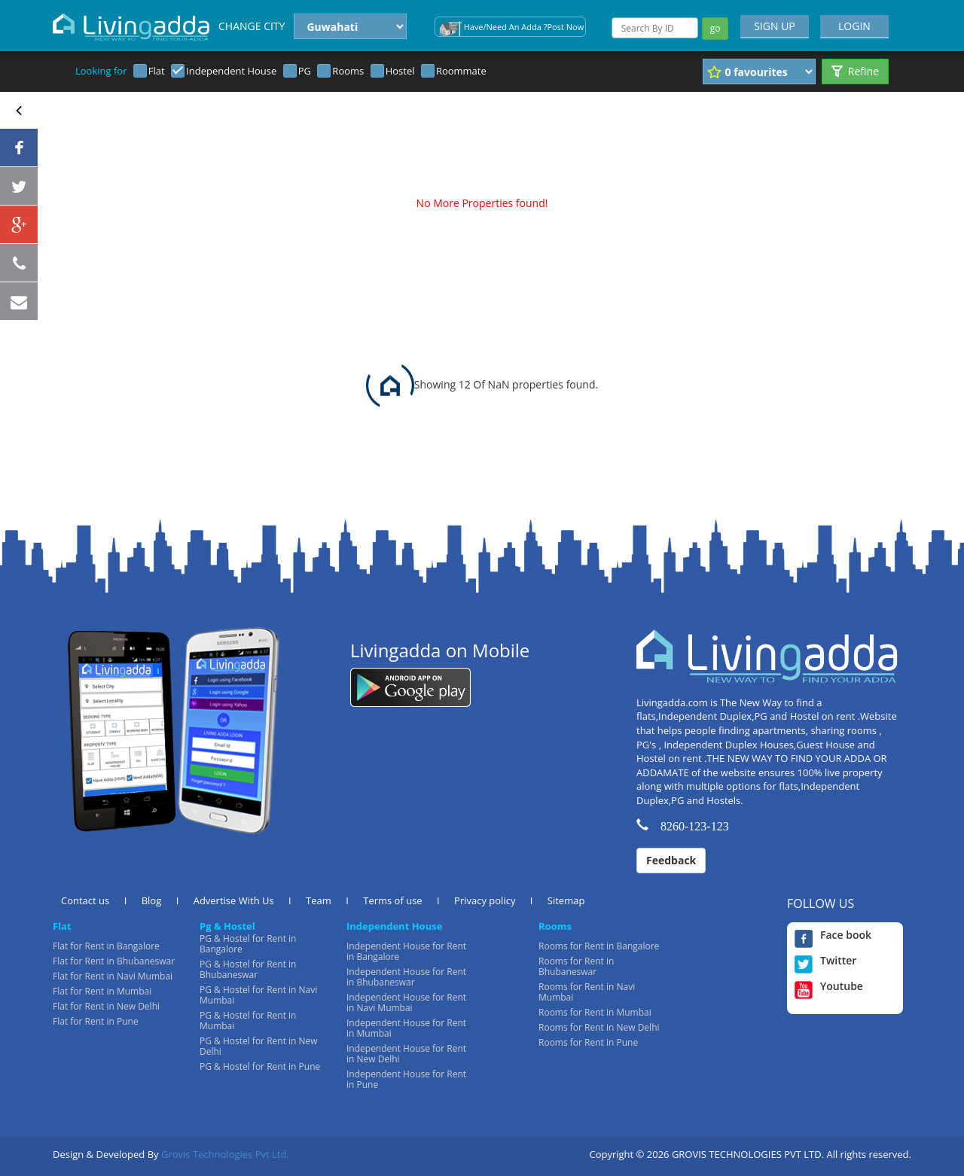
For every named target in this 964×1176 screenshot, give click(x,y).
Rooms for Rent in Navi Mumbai (586, 992)
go (715, 28)
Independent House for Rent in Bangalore (406, 951)
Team (318, 900)
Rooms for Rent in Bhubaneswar (576, 966)
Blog (152, 900)
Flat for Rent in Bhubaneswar (114, 961)
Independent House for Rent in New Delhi (406, 1053)
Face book (833, 935)
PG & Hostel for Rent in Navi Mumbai (258, 995)
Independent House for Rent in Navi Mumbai (406, 1002)
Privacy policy (484, 900)
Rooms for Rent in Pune (588, 1042)
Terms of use (392, 900)
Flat (156, 71)
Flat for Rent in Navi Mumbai (112, 976)
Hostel (400, 71)
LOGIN (854, 26)
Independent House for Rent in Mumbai (406, 1028)
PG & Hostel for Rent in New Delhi (259, 1046)
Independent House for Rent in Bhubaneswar (406, 977)
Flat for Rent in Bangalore (106, 946)
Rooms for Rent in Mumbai (594, 1012)
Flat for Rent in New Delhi (106, 1006)
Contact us (85, 900)
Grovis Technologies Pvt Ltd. (225, 1154)
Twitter (825, 960)
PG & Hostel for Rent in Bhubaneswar (248, 969)
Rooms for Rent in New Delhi (599, 1027)
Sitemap (566, 900)
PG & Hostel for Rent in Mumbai (248, 1020)
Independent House (231, 71)
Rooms (348, 71)
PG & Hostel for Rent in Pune (260, 1066)
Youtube (829, 986)
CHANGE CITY (251, 26)
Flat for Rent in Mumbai (102, 991)
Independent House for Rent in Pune (406, 1079)
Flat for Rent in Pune (96, 1021)
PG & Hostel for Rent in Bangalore (248, 943)
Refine (855, 71)
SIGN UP (774, 26)
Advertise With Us (234, 900)
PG (304, 71)
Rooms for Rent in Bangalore (598, 946)
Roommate (461, 71)
